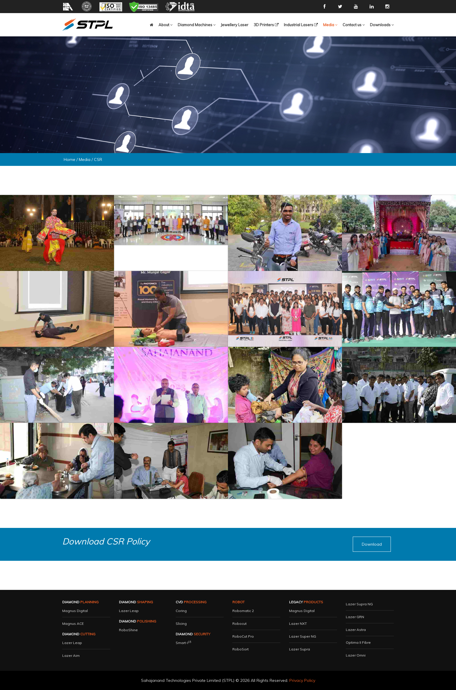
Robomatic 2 (243, 611)
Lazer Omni (356, 655)
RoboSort (240, 649)
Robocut (239, 623)
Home (69, 159)
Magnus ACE (73, 623)
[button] (151, 24)
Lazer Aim (71, 655)
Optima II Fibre (358, 642)
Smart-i (183, 643)
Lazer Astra (356, 629)
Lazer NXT (298, 623)
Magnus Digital (75, 611)
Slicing (181, 623)
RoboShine (128, 630)
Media (84, 159)
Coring (181, 611)
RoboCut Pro (243, 636)
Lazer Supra (299, 649)
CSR (98, 159)
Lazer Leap (72, 643)
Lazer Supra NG (359, 604)
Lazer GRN (355, 617)
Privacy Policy (302, 680)
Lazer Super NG (302, 636)
